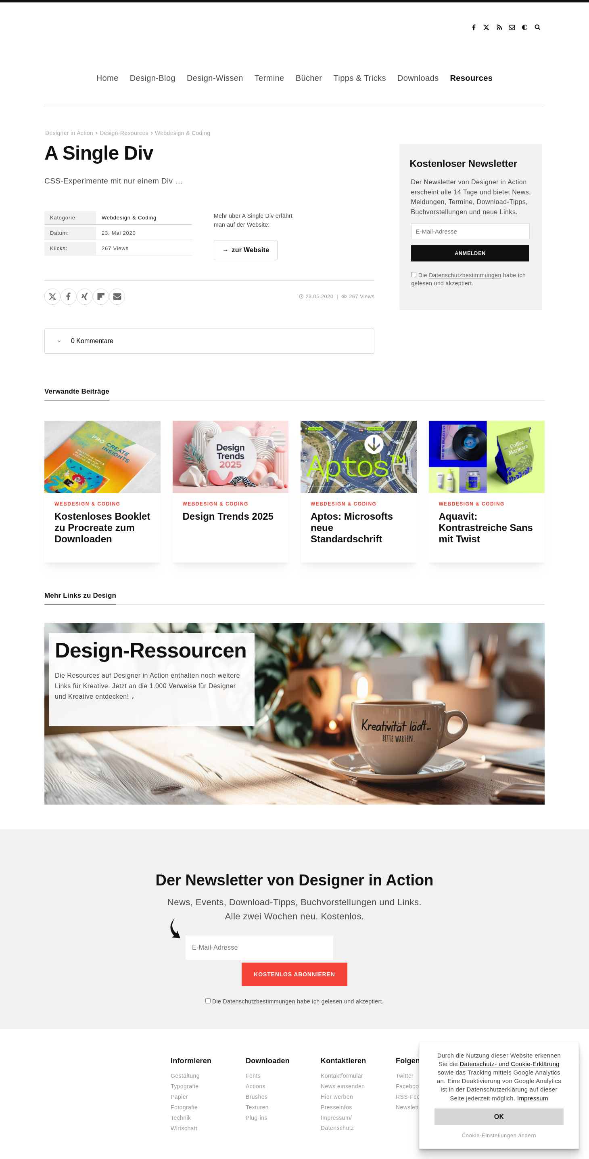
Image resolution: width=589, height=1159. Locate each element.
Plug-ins (256, 1116)
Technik (181, 1116)
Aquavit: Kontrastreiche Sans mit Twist (486, 528)
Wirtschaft (184, 1126)
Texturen (257, 1105)
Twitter (405, 1073)
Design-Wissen (215, 78)
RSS (499, 27)
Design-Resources (124, 133)
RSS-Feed (410, 1095)
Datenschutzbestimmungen (465, 275)
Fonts (253, 1073)
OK (499, 1116)
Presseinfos (336, 1105)
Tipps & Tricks (359, 78)
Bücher (309, 78)
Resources (471, 78)
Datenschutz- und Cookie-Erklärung (510, 1063)
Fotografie (184, 1105)
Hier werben (337, 1095)
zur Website (250, 250)
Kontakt (512, 27)
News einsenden (343, 1084)
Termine (269, 78)
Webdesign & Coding (183, 133)
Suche (538, 27)
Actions (255, 1084)
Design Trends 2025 (228, 516)
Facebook (474, 27)
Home (107, 78)
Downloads (418, 78)
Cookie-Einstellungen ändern (499, 1135)
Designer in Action (86, 27)
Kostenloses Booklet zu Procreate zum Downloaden (102, 528)
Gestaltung (185, 1073)
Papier (179, 1095)
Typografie (185, 1084)
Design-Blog (152, 78)
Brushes (256, 1095)
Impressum (532, 1098)
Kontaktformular (342, 1073)
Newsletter (410, 1105)
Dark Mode (525, 27)
